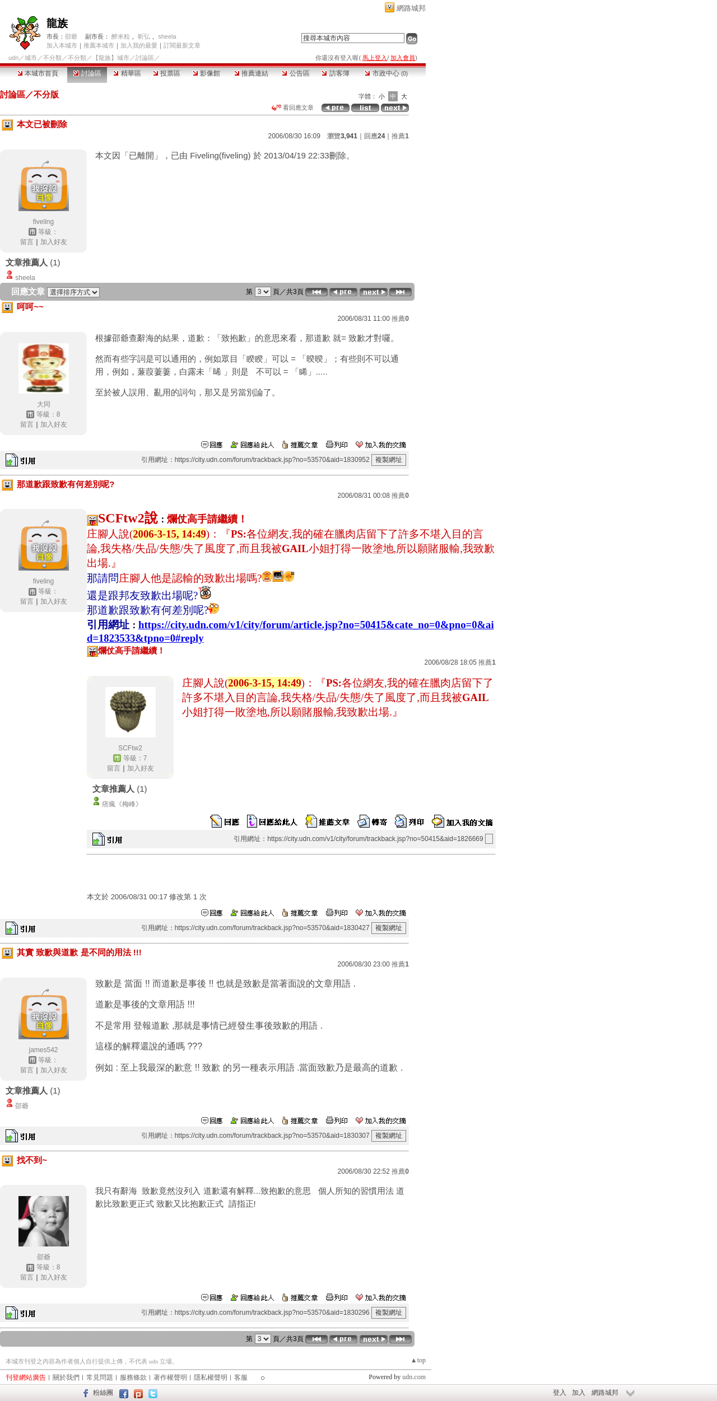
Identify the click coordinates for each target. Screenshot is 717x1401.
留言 (27, 242)
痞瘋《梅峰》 (122, 804)
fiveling (43, 222)
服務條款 (133, 1377)
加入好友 (53, 242)
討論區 (87, 73)
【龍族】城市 (110, 57)
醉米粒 (120, 36)
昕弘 (144, 36)
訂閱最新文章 (182, 45)
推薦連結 (251, 73)
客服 (241, 1377)
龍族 (57, 23)
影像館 (206, 73)
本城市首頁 (37, 73)
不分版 (46, 94)
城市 (31, 57)
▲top (418, 1360)
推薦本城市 (98, 45)
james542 (43, 1050)
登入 (559, 1393)
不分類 (52, 57)
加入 (578, 1393)
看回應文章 (293, 107)
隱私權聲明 (210, 1377)
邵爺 (71, 36)
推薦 (400, 136)
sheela (167, 36)
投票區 (166, 73)
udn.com (414, 1377)
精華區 (127, 73)
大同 (43, 404)
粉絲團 (103, 1393)
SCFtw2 (130, 748)
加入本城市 (61, 45)
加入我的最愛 (138, 45)
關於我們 (66, 1377)
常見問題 (99, 1377)
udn (13, 57)
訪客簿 (335, 73)
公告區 (295, 73)
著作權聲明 (170, 1377)
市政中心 (386, 73)
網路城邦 (411, 8)
